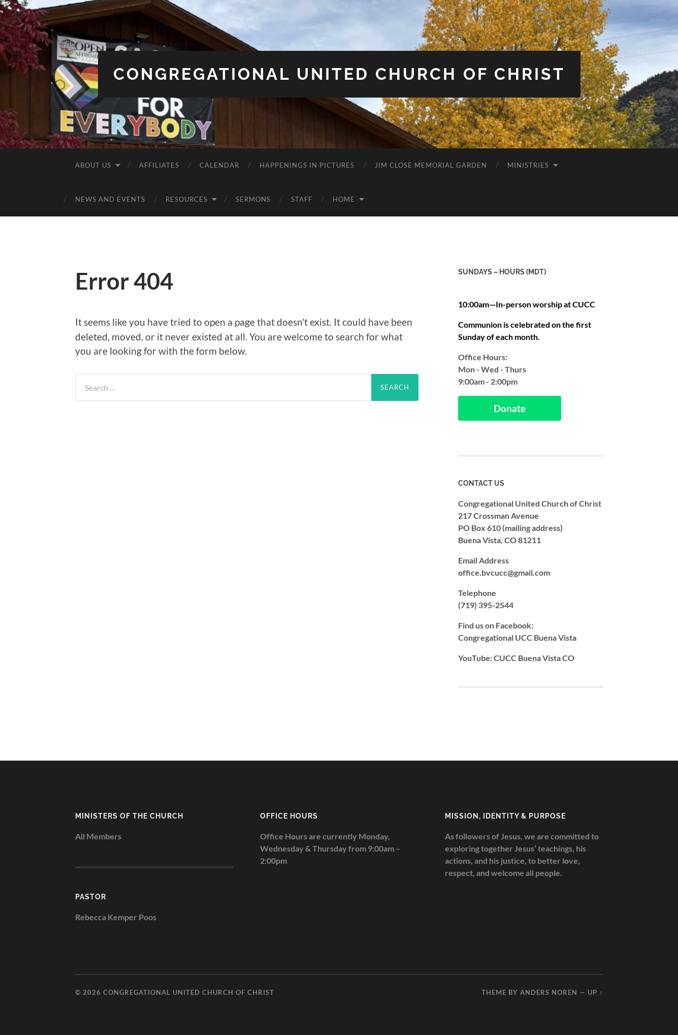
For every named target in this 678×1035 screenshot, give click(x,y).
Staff (301, 199)
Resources (187, 199)
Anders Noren (548, 992)
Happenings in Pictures (307, 165)
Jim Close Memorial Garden (431, 165)
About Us (93, 165)
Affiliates (159, 165)
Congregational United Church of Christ (339, 74)
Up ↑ (595, 992)
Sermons (253, 199)
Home (344, 199)
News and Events (110, 199)
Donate (510, 408)
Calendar (219, 165)
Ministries (528, 165)
